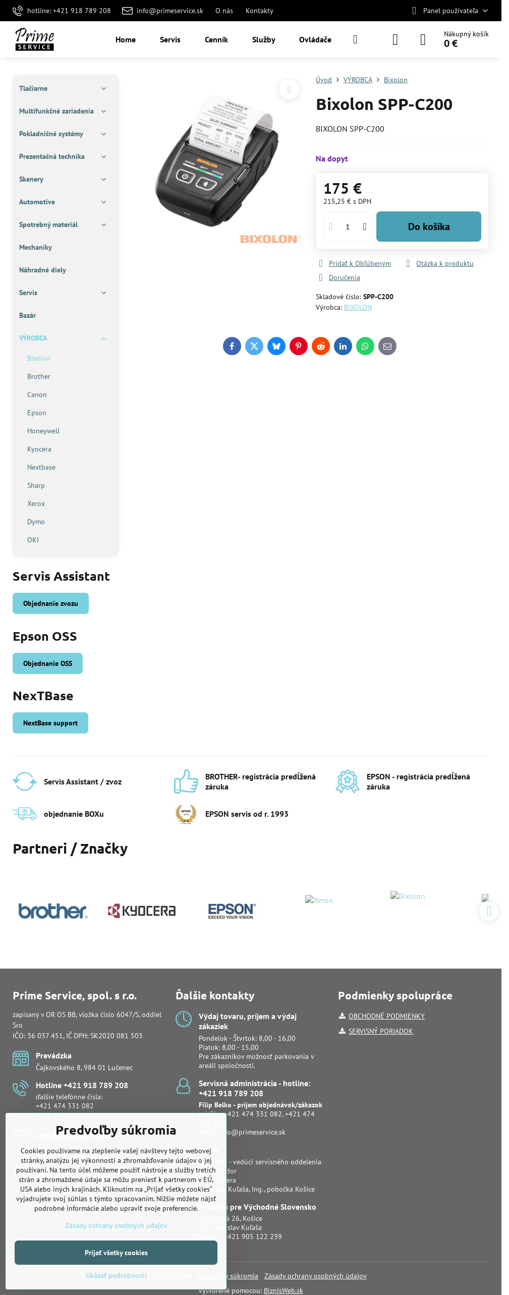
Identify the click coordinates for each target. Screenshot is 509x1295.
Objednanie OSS (47, 663)
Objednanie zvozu (50, 603)
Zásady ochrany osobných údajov (315, 1275)
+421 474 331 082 (65, 1105)
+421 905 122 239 (253, 1236)
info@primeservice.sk (252, 1132)
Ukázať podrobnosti (116, 1275)
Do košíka (429, 226)
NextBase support (50, 722)
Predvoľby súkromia (227, 1275)
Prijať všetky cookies (116, 1252)
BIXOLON (358, 307)
